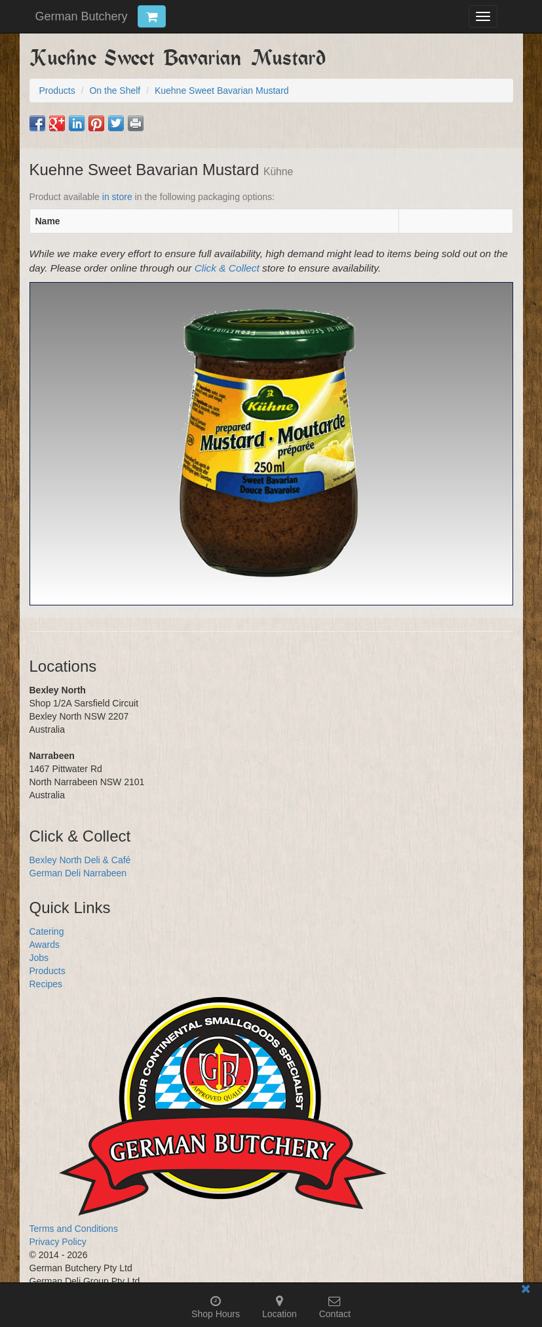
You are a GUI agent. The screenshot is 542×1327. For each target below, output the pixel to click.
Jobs (39, 957)
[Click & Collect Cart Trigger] (152, 16)
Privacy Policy (58, 1241)
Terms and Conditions (73, 1228)
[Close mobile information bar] (525, 1291)
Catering (46, 931)
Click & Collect (227, 268)
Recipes (46, 984)
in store (117, 197)
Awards (44, 944)
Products (47, 971)
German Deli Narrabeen (78, 873)
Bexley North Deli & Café (80, 860)
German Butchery (81, 16)
